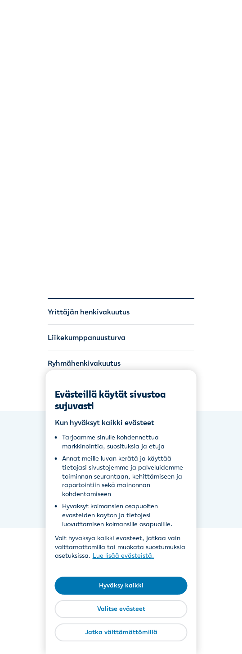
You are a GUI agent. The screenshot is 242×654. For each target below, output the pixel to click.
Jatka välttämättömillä (121, 632)
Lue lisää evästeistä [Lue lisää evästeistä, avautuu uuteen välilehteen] (122, 555)
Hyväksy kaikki (121, 585)
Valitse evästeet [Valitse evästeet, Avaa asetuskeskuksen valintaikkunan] (121, 609)
